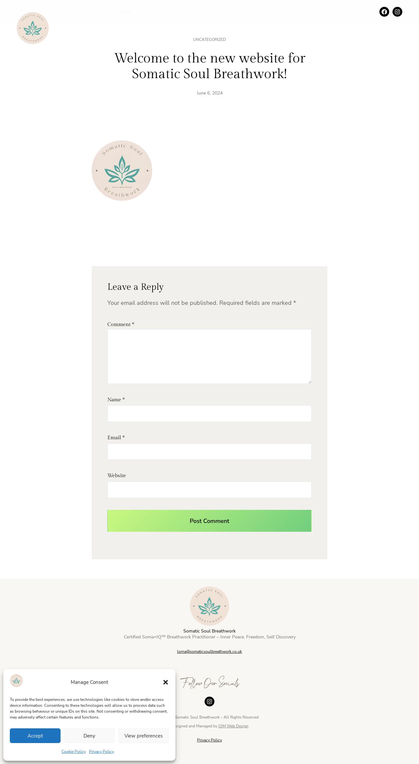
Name (116, 400)
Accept (35, 736)
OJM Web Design (233, 726)
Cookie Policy (74, 751)
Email (116, 438)
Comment (120, 324)
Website (116, 476)
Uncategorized (209, 39)
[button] (165, 682)
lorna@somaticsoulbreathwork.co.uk (209, 651)
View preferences (143, 736)
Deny (89, 736)
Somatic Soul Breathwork (209, 631)
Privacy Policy (101, 751)
